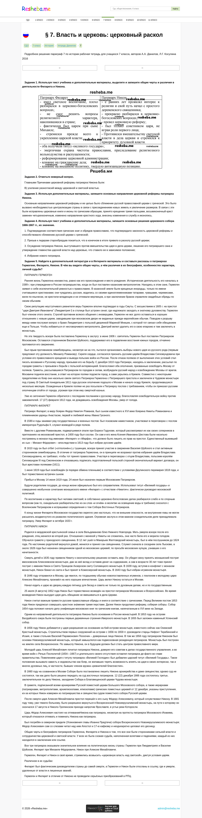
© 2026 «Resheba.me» (35, 808)
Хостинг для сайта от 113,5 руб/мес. (111, 808)
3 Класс (62, 20)
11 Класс (152, 20)
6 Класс (96, 20)
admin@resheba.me (169, 808)
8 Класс (119, 20)
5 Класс (85, 20)
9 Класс (130, 20)
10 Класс (141, 20)
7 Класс (107, 20)
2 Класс (50, 20)
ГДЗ (27, 20)
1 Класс (39, 20)
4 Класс (73, 20)
